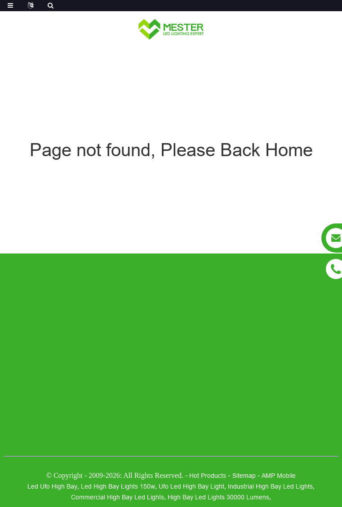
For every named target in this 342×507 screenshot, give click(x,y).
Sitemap (244, 475)
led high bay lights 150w (118, 486)
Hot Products (207, 475)
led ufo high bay (52, 486)
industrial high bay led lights (270, 486)
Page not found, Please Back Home (171, 150)
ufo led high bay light (191, 486)
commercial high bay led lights (117, 497)
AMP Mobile (279, 475)
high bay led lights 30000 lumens (218, 497)
